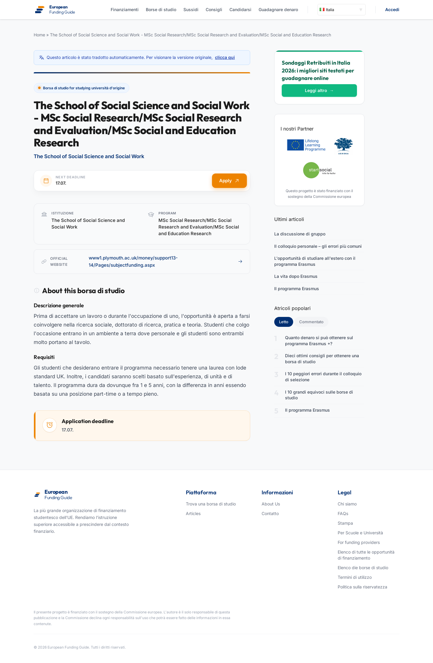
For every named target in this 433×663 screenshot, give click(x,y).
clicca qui (225, 57)
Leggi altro (319, 90)
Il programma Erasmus (296, 288)
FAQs (343, 513)
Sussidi (190, 9)
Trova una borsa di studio (211, 503)
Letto (286, 321)
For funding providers (359, 542)
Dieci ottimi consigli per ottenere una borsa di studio (322, 358)
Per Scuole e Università (360, 532)
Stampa (345, 523)
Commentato (311, 321)
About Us (271, 503)
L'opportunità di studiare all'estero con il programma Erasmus (314, 261)
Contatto (270, 513)
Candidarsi (240, 9)
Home (39, 34)
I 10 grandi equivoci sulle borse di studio (319, 395)
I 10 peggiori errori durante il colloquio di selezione (323, 376)
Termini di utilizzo (355, 577)
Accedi (392, 9)
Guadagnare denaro (278, 9)
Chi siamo (347, 503)
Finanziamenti (125, 9)
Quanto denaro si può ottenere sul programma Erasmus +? (319, 340)
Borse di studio (161, 9)
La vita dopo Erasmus (296, 276)
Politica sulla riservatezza (362, 586)
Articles (193, 513)
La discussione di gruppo (299, 233)
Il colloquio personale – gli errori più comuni (318, 246)
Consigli (214, 9)
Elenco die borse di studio (363, 567)
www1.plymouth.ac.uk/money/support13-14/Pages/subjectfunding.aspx (166, 261)
